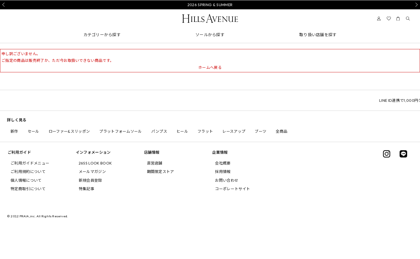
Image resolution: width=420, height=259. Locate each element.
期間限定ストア (160, 171)
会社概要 (222, 163)
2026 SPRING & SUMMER (210, 4)
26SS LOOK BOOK (95, 163)
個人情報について (26, 180)
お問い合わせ (226, 180)
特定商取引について (28, 188)
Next (416, 5)
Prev (4, 5)
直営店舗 (154, 163)
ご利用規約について (28, 171)
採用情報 (222, 171)
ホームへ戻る (210, 67)
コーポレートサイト (232, 188)
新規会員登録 (90, 180)
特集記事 (86, 188)
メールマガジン (92, 171)
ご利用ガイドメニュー (29, 163)
